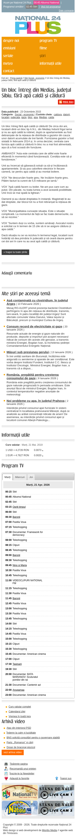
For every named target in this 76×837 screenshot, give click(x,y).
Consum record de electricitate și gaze (34, 326)
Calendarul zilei (17, 711)
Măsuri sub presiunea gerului (28, 352)
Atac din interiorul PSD (19, 727)
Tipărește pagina (19, 763)
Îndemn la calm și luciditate (21, 732)
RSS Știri (68, 102)
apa (36, 117)
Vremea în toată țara (20, 716)
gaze (24, 117)
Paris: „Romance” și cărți (20, 742)
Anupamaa (18, 690)
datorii (66, 114)
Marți (7, 477)
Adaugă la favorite (19, 778)
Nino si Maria (20, 565)
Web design (9, 830)
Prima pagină (16, 78)
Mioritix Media (49, 830)
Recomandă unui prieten (23, 768)
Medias (43, 117)
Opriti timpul (19, 506)
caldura (58, 114)
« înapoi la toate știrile (15, 252)
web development (28, 830)
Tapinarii (17, 664)
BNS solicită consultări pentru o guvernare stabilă (33, 737)
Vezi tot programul (51, 6)
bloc (30, 117)
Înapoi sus (66, 778)
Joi (31, 477)
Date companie (66, 10)
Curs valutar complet (20, 706)
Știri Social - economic (34, 78)
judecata (15, 117)
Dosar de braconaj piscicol (21, 747)
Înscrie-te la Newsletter (22, 773)
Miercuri (20, 477)
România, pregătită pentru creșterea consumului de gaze (33, 376)
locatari (6, 117)
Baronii (16, 517)
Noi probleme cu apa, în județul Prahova (36, 400)
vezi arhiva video (13, 752)
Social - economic (24, 114)
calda (51, 117)
